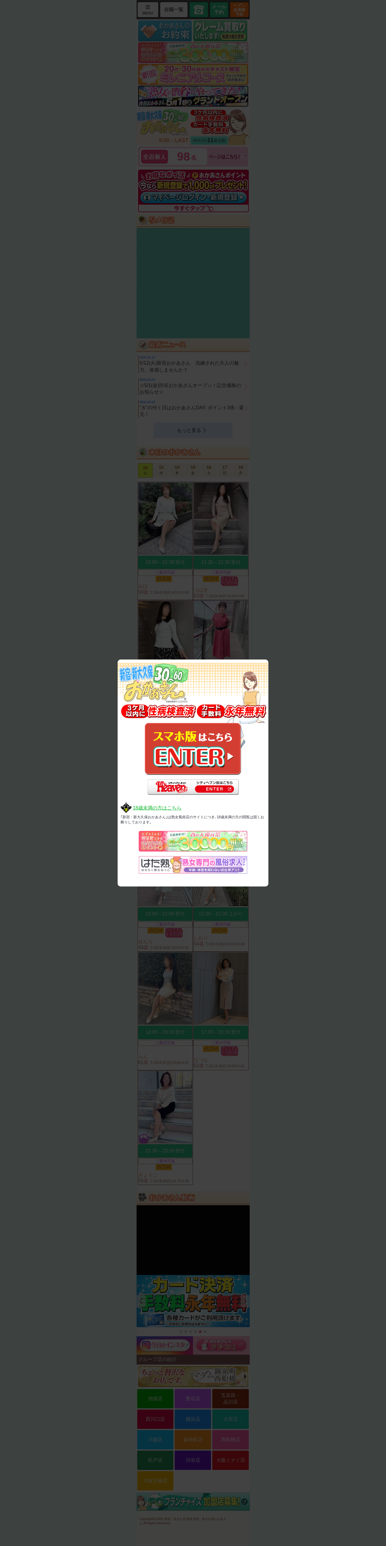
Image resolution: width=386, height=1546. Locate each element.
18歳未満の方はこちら (157, 807)
